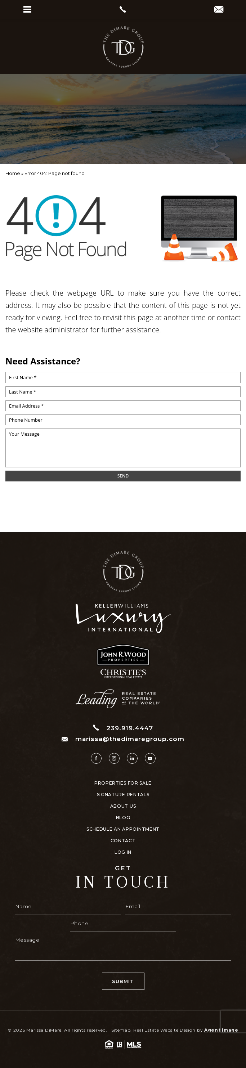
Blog (123, 818)
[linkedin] (132, 758)
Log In (123, 852)
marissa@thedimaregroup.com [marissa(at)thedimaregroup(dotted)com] (123, 739)
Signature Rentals (123, 795)
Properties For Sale (123, 783)
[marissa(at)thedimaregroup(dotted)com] (218, 10)
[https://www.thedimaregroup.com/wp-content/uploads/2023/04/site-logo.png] (123, 46)
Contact (123, 841)
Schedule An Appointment (123, 829)
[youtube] (150, 758)
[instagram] (114, 758)
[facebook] (96, 758)
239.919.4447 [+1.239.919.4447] (123, 727)
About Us (123, 806)
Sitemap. (121, 1030)
